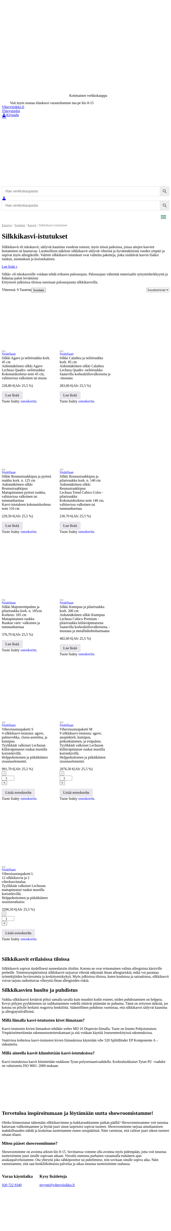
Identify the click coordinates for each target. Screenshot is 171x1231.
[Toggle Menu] (163, 217)
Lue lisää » (9, 266)
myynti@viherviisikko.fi (57, 1185)
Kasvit (32, 225)
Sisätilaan (9, 354)
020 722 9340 (12, 1185)
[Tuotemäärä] (8, 778)
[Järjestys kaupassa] (157, 290)
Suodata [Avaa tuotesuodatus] (38, 290)
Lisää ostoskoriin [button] (18, 792)
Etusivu (7, 225)
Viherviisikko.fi (13, 107)
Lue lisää (12, 395)
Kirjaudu (10, 115)
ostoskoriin (28, 401)
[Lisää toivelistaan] (3, 351)
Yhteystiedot (11, 111)
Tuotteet (19, 225)
